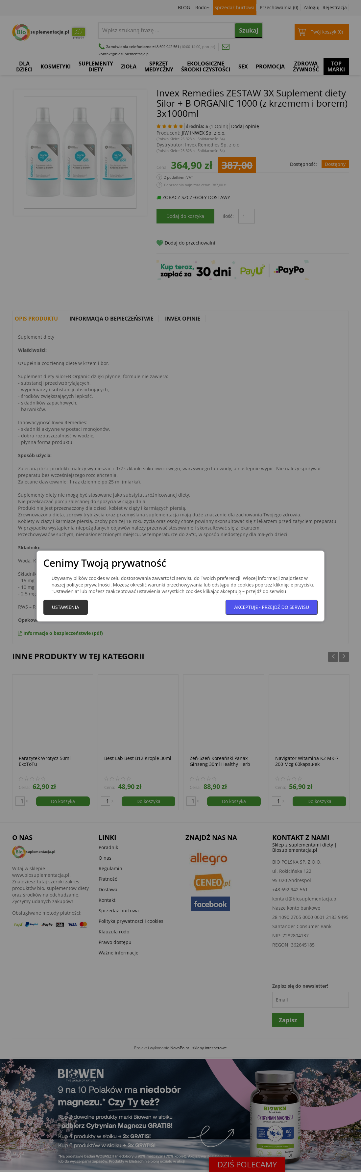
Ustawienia (65, 607)
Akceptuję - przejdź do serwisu (271, 607)
